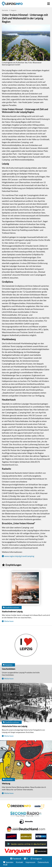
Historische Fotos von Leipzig (14, 726)
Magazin (13, 10)
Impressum (30, 862)
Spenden (9, 862)
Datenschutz (43, 862)
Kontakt (19, 862)
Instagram (37, 858)
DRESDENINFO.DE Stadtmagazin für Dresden (19, 806)
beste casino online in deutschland (26, 844)
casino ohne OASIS (17, 851)
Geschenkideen (8, 669)
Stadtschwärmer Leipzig (12, 611)
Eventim (40, 806)
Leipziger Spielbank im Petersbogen (26, 829)
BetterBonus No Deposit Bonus (40, 836)
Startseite (12, 4)
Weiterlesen (9, 621)
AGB (5, 864)
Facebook (17, 858)
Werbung (6, 783)
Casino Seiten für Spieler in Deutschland (26, 821)
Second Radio (26, 814)
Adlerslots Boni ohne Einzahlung (26, 836)
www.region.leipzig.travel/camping (19, 556)
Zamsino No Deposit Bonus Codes (11, 836)
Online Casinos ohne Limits (40, 851)
